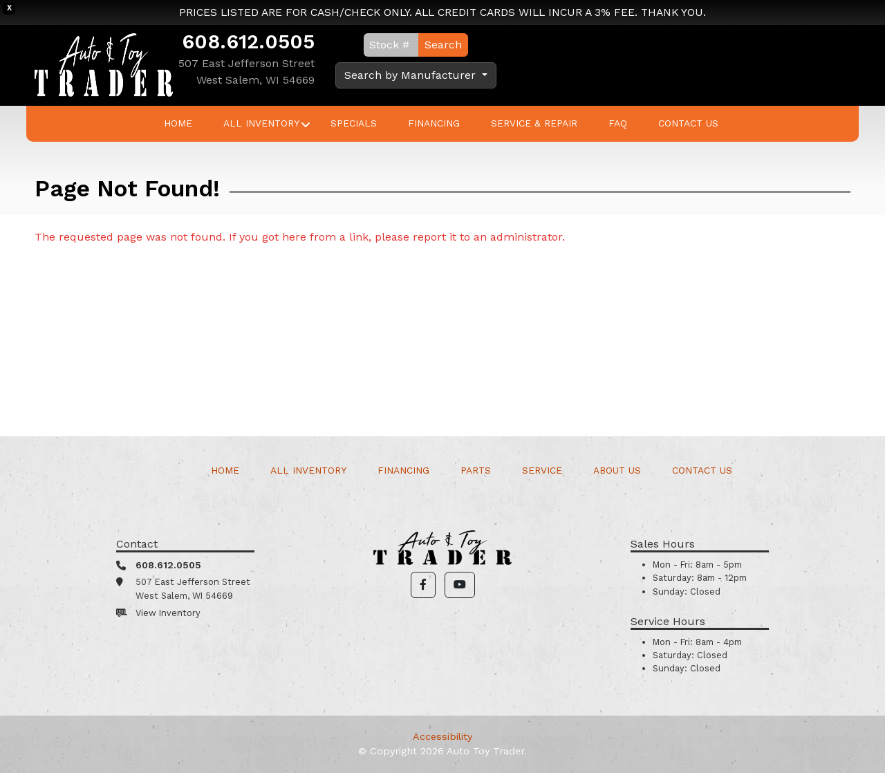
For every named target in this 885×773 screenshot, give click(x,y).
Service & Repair (534, 123)
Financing (434, 123)
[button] (423, 585)
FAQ (617, 123)
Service (542, 470)
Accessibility (442, 736)
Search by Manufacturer (411, 75)
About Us (617, 470)
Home (178, 123)
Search (443, 44)
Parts (475, 470)
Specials (353, 123)
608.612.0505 (248, 41)
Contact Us (688, 123)
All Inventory (261, 123)
